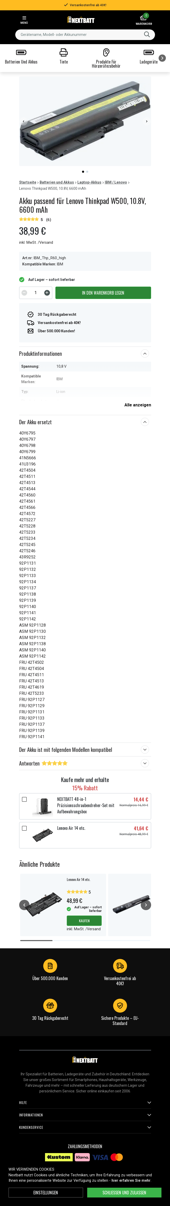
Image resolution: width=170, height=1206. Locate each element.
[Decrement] (24, 293)
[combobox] (85, 34)
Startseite (27, 182)
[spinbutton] (35, 293)
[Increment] (47, 293)
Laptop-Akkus (89, 182)
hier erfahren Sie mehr (131, 1180)
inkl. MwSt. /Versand (36, 242)
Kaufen (84, 920)
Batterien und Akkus (57, 182)
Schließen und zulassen (124, 1192)
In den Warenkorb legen (103, 293)
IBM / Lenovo (116, 182)
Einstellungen (45, 1192)
